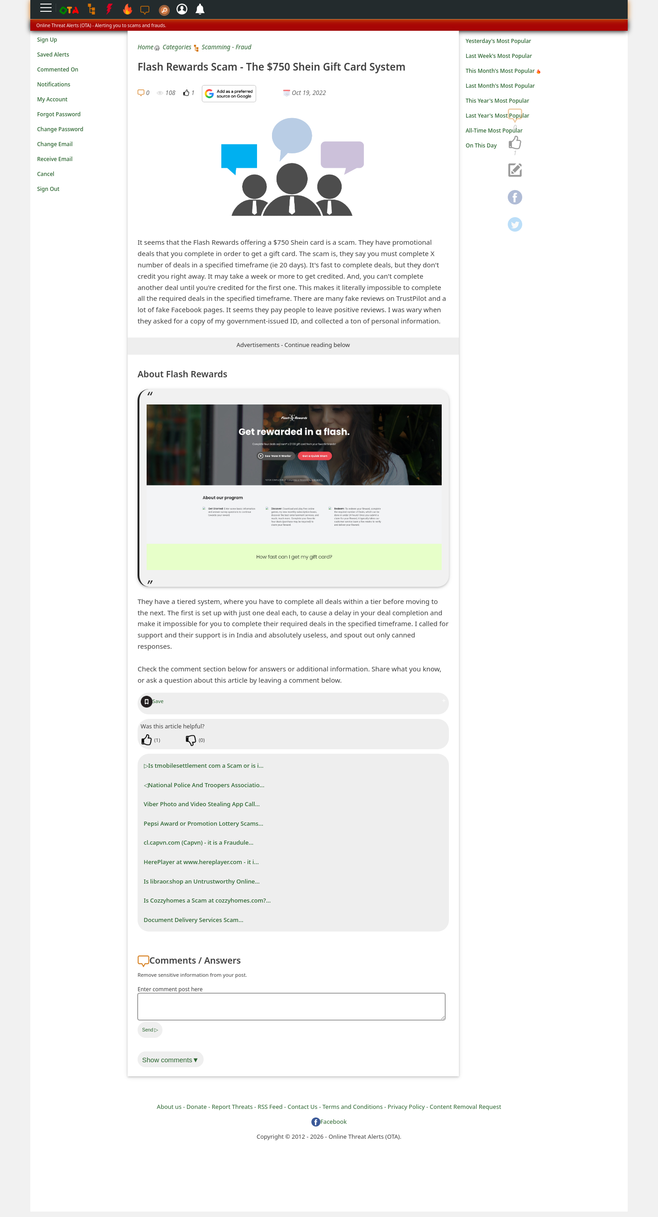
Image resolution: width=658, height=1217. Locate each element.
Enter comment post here (170, 989)
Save (152, 701)
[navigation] (515, 143)
